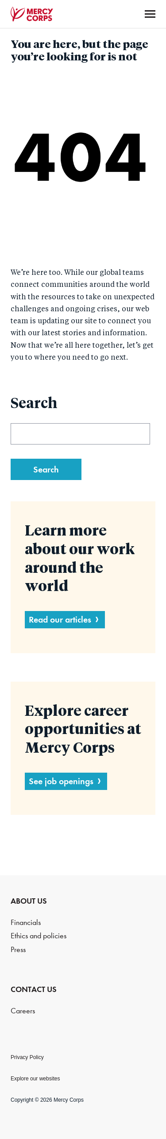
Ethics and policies (38, 936)
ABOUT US (29, 901)
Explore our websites (35, 1079)
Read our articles (60, 619)
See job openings (61, 781)
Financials (26, 922)
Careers (23, 1011)
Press (18, 949)
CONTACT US (34, 989)
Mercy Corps (32, 14)
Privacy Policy (27, 1057)
